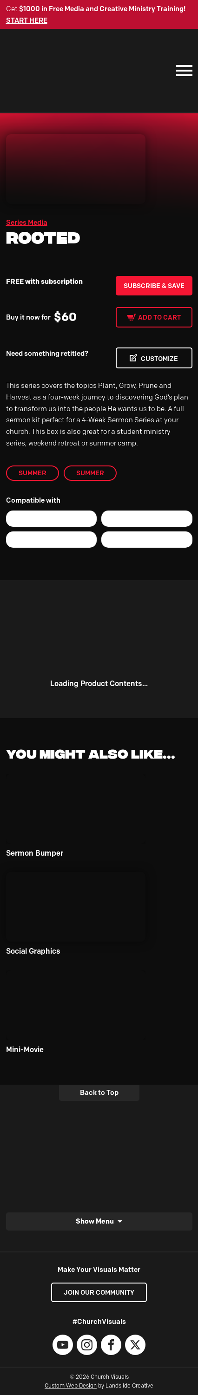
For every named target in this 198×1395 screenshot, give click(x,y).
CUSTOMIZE (159, 358)
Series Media (26, 222)
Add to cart (159, 317)
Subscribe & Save (154, 286)
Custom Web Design (71, 1385)
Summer (32, 473)
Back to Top (99, 1092)
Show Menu (95, 1221)
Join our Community (99, 1292)
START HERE (26, 20)
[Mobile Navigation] (182, 70)
